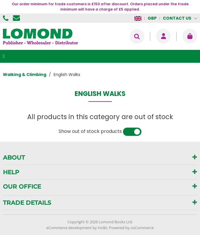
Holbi (102, 227)
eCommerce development (69, 227)
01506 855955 (6, 18)
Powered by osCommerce (131, 227)
